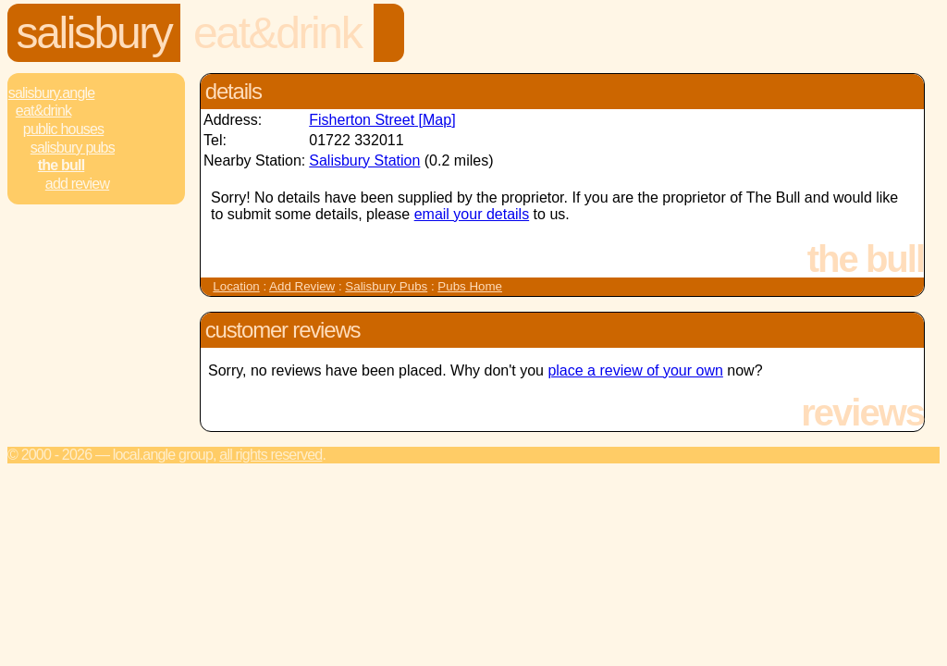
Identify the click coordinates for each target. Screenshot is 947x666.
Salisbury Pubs (73, 147)
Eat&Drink (277, 32)
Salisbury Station (364, 160)
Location (236, 286)
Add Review (302, 286)
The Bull (61, 165)
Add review (77, 183)
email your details (472, 214)
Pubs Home (469, 286)
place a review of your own (634, 370)
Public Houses (63, 129)
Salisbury (94, 32)
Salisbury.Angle (51, 93)
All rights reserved (270, 454)
